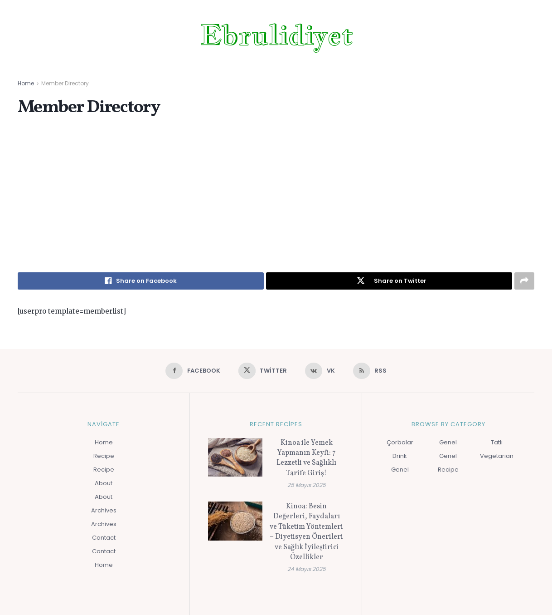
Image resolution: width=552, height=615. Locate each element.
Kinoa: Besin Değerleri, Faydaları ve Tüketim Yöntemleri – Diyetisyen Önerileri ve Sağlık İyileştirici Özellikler (306, 532)
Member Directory (65, 83)
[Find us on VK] (320, 371)
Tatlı (497, 442)
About (103, 483)
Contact (104, 537)
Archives (103, 510)
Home (26, 83)
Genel (400, 469)
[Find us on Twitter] (262, 371)
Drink (399, 456)
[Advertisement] (276, 195)
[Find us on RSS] (370, 371)
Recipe (103, 456)
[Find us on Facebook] (192, 371)
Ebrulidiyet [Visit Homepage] (276, 35)
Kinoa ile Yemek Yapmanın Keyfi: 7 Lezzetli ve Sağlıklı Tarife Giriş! (306, 458)
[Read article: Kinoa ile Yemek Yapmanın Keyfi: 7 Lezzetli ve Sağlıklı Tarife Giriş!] (235, 457)
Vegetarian (496, 456)
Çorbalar (400, 442)
